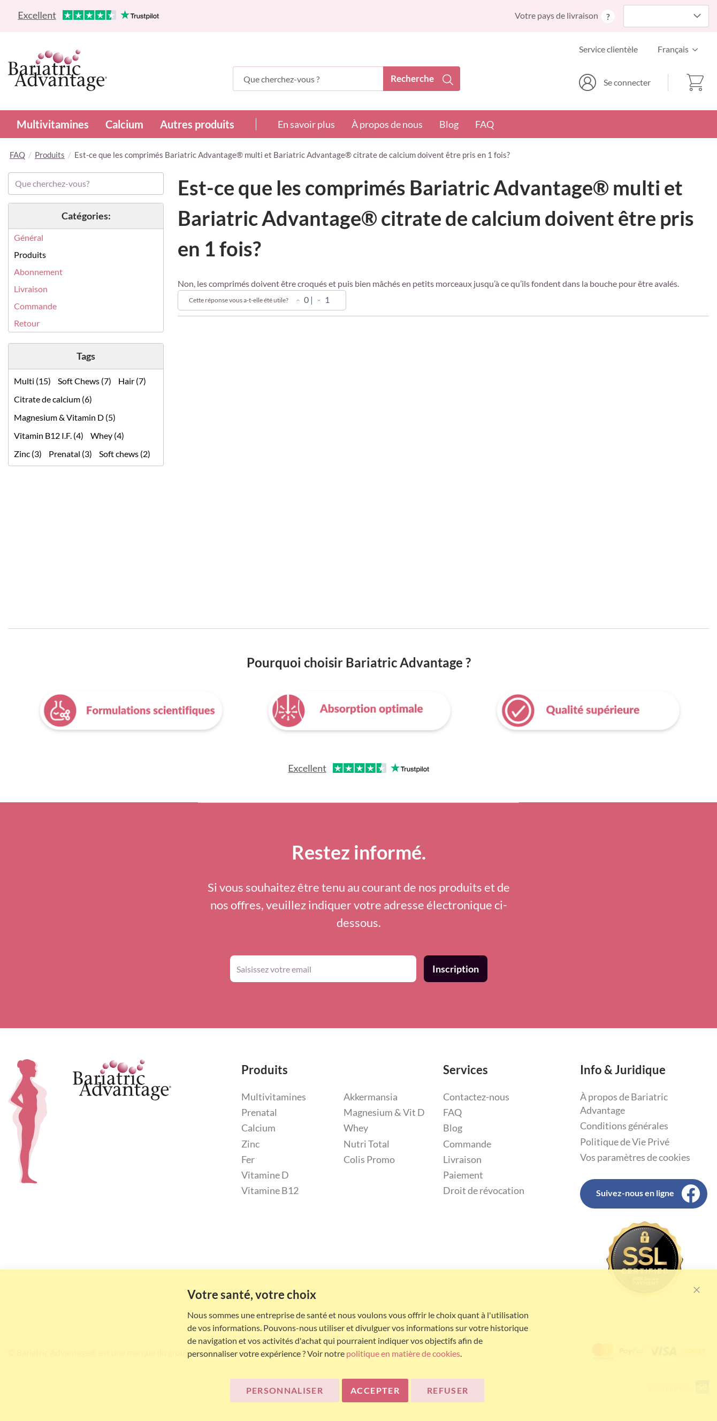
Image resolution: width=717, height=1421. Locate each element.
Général (28, 237)
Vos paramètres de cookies (635, 1157)
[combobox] (346, 78)
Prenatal (259, 1112)
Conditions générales (624, 1125)
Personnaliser (285, 1390)
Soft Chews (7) (84, 381)
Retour (27, 323)
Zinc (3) (28, 454)
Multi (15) (32, 381)
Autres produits (197, 124)
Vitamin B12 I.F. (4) (48, 435)
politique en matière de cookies (403, 1353)
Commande (35, 306)
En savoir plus (306, 124)
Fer (248, 1159)
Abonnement (38, 272)
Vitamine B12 (270, 1190)
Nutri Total (367, 1144)
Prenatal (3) (70, 454)
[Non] (319, 300)
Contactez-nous (476, 1097)
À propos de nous (387, 124)
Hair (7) (132, 381)
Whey (356, 1128)
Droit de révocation (483, 1190)
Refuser (447, 1390)
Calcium (124, 124)
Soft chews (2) (124, 454)
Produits (50, 154)
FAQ (484, 124)
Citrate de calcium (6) (53, 399)
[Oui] (298, 300)
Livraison (31, 289)
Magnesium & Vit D (384, 1112)
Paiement (463, 1175)
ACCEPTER (375, 1390)
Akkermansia (371, 1097)
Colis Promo (369, 1159)
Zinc (250, 1144)
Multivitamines (53, 124)
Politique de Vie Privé (624, 1142)
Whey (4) (107, 435)
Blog (449, 124)
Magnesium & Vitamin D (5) (65, 417)
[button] (681, 49)
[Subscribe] (455, 968)
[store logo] (57, 70)
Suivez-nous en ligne (635, 1193)
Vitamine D (265, 1175)
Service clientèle (608, 49)
